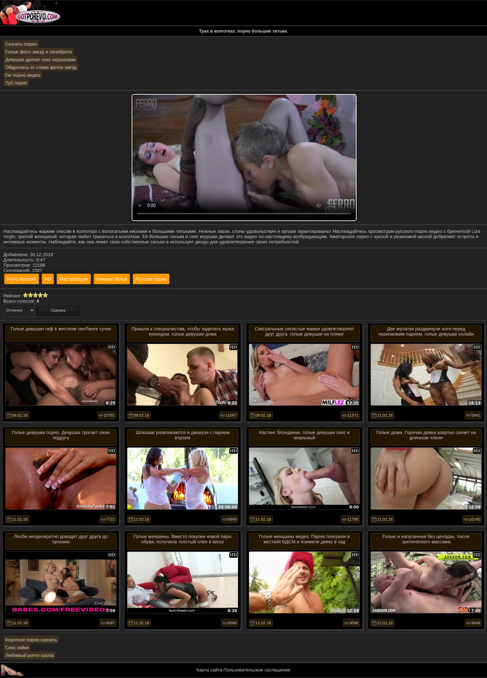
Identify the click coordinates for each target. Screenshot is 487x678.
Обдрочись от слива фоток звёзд (40, 67)
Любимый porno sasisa (29, 655)
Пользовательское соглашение (256, 669)
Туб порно (16, 82)
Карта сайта (210, 669)
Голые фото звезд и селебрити (38, 51)
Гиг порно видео (22, 75)
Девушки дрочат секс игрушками (40, 59)
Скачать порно (21, 44)
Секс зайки (17, 647)
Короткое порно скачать (31, 639)
